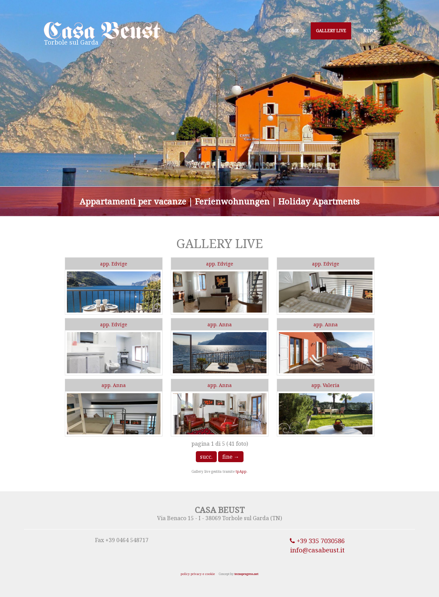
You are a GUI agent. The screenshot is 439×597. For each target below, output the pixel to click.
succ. (206, 456)
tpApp (241, 471)
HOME (292, 31)
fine (230, 456)
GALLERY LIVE (331, 31)
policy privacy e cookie (198, 574)
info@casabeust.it (317, 550)
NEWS (369, 31)
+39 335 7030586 (317, 540)
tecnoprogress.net (246, 574)
